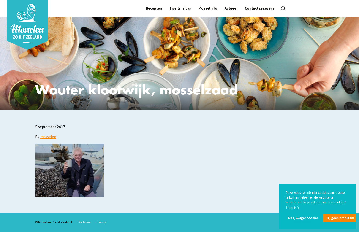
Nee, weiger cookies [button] (303, 218)
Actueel (231, 8)
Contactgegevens (260, 8)
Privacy (102, 222)
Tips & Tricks (180, 8)
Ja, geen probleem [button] (340, 218)
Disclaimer (85, 222)
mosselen (48, 137)
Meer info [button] (293, 208)
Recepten (154, 8)
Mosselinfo (207, 8)
